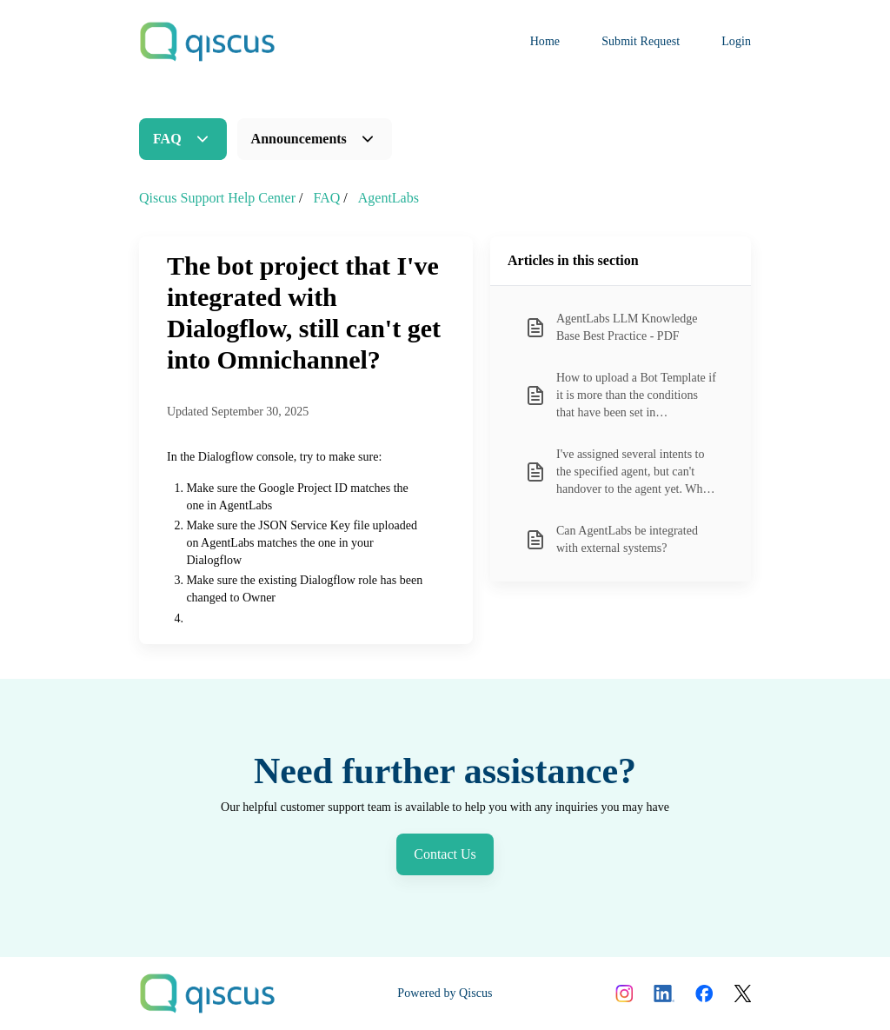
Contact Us (445, 854)
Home (545, 41)
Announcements (299, 138)
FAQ (167, 138)
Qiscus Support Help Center (217, 197)
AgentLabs (388, 197)
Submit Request (640, 41)
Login (736, 41)
